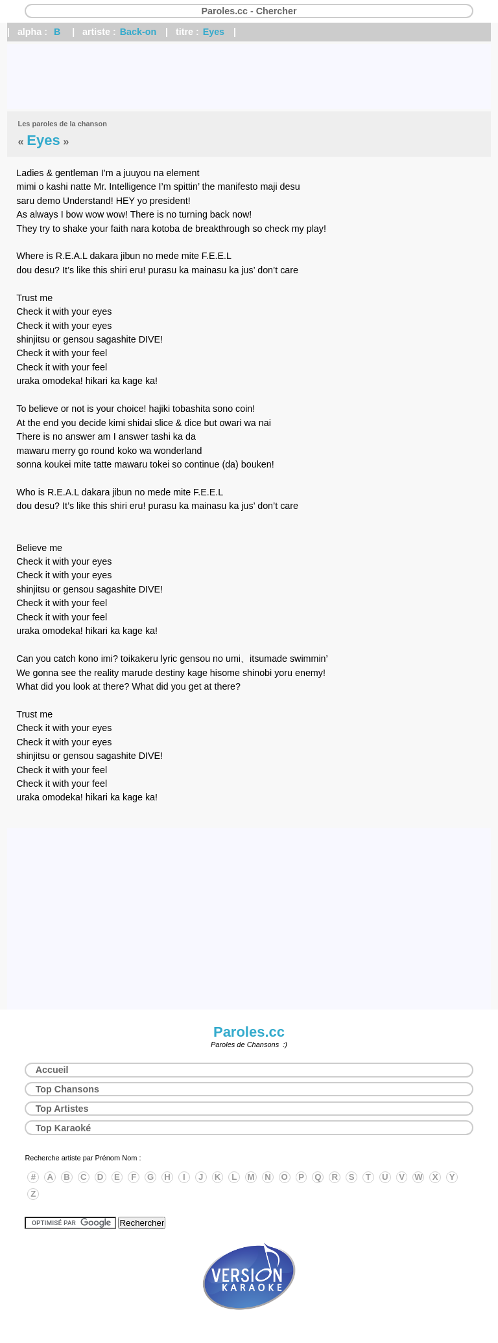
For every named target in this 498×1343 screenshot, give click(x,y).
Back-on (138, 32)
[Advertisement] (249, 76)
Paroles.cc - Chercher (248, 11)
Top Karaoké (63, 1128)
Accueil (52, 1070)
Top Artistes (62, 1108)
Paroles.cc (249, 1032)
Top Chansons (67, 1089)
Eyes (213, 32)
